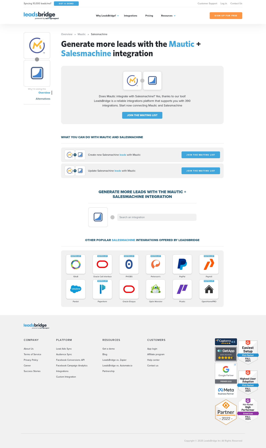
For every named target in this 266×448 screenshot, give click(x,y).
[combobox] (157, 217)
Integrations (130, 15)
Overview (44, 93)
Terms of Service (32, 354)
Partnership (108, 371)
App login (152, 349)
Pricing (149, 15)
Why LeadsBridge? (106, 15)
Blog (104, 354)
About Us (29, 349)
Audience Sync (64, 354)
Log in (224, 3)
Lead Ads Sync (64, 349)
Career (27, 365)
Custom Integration (66, 377)
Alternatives (43, 99)
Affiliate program (155, 354)
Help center (153, 360)
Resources (167, 15)
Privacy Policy (31, 360)
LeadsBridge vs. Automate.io (117, 365)
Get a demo (108, 349)
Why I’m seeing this (37, 89)
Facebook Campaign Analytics (72, 365)
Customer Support (207, 3)
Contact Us (236, 3)
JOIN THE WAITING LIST (142, 115)
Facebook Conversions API (70, 360)
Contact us (152, 365)
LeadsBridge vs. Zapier (114, 360)
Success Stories (32, 371)
